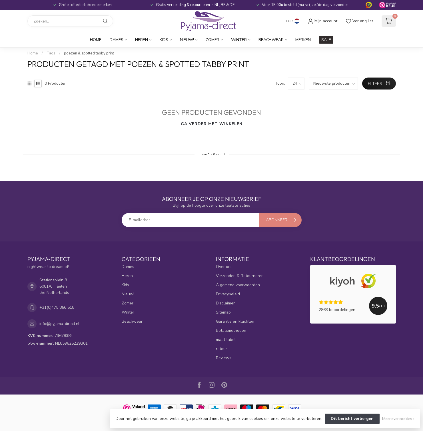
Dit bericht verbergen (352, 418)
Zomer (212, 39)
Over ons (224, 266)
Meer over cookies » (398, 418)
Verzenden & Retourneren (240, 275)
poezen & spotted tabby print (89, 53)
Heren (141, 39)
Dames (116, 39)
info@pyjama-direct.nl (59, 323)
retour (221, 348)
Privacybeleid (228, 294)
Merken (303, 39)
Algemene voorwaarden (238, 285)
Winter (239, 39)
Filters (379, 83)
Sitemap (223, 312)
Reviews (223, 358)
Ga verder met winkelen (211, 124)
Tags (51, 53)
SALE (326, 39)
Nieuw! (187, 39)
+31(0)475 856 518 (56, 307)
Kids (164, 39)
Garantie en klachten (235, 321)
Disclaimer (225, 303)
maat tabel (226, 339)
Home (95, 39)
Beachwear (271, 39)
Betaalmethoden (231, 330)
